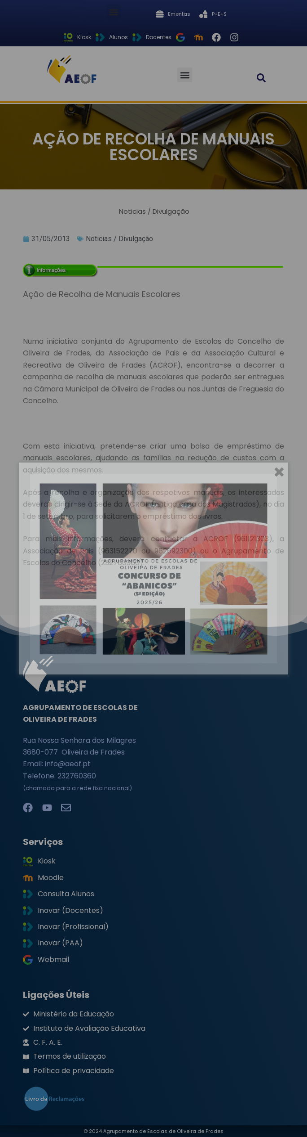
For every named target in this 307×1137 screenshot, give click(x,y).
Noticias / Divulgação (119, 238)
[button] (113, 11)
